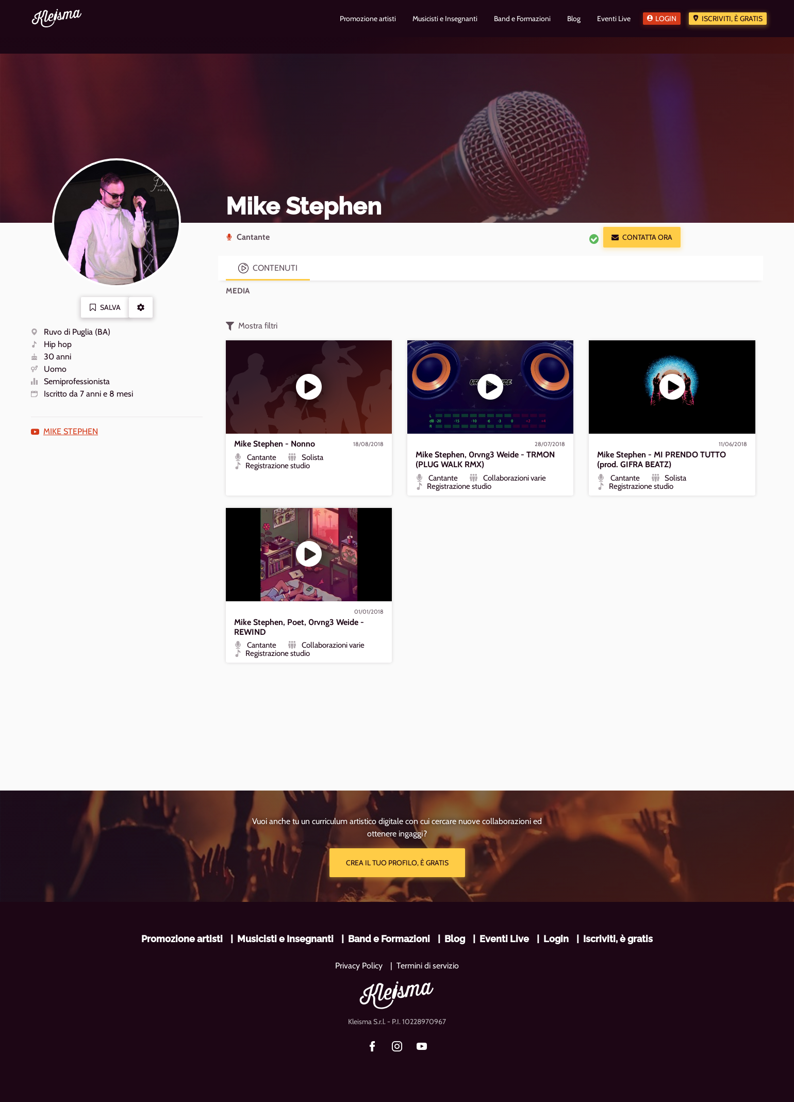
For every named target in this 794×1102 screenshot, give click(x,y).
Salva (105, 307)
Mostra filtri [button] (251, 326)
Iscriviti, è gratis (732, 18)
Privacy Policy (359, 966)
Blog (454, 938)
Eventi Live (504, 938)
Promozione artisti (182, 938)
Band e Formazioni (389, 938)
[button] (141, 307)
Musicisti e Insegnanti (285, 938)
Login (665, 18)
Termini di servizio (427, 966)
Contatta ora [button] (641, 237)
